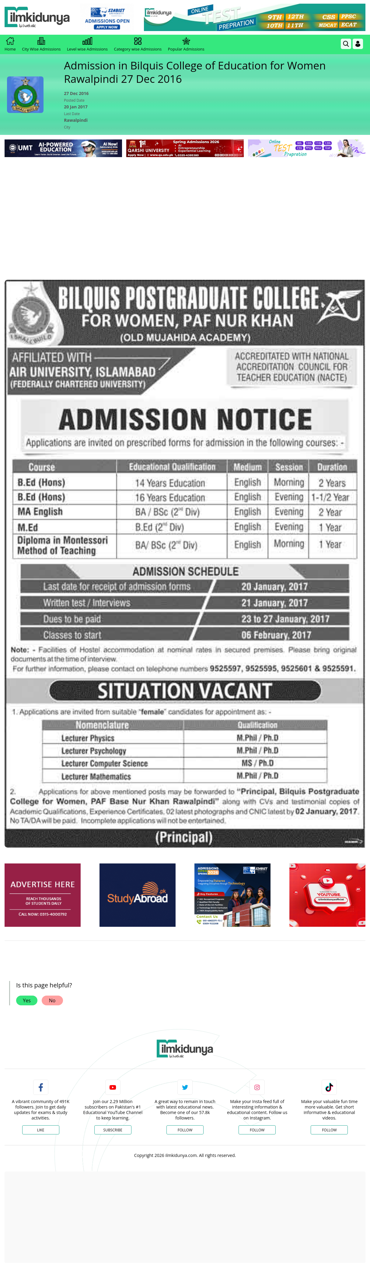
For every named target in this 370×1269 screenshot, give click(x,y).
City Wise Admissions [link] (41, 44)
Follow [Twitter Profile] (185, 1130)
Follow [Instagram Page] (257, 1130)
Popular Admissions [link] (186, 44)
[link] (108, 18)
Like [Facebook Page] (40, 1130)
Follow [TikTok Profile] (329, 1130)
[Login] (358, 44)
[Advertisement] (185, 204)
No (52, 1000)
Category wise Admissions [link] (138, 44)
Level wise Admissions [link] (87, 44)
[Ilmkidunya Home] (38, 17)
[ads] (43, 895)
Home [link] (10, 44)
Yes (27, 1000)
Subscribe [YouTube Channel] (112, 1130)
